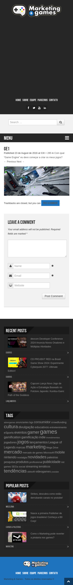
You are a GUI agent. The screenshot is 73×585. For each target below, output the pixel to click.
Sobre (25, 100)
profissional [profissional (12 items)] (35, 462)
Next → (20, 161)
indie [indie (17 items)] (42, 437)
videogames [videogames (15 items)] (43, 471)
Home (18, 100)
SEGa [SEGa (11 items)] (15, 466)
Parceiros (43, 100)
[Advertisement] (36, 57)
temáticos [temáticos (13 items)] (44, 466)
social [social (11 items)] (22, 466)
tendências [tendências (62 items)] (15, 470)
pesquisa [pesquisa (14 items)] (9, 462)
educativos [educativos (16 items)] (42, 427)
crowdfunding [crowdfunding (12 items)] (58, 422)
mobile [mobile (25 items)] (60, 452)
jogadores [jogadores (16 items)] (10, 442)
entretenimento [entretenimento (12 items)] (58, 427)
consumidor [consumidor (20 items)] (42, 422)
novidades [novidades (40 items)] (37, 457)
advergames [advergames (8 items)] (9, 422)
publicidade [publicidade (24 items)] (52, 462)
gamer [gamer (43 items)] (33, 432)
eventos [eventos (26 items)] (20, 432)
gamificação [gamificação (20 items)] (30, 437)
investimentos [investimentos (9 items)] (53, 437)
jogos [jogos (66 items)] (23, 441)
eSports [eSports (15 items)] (9, 432)
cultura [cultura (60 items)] (11, 426)
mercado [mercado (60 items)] (13, 451)
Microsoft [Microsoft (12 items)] (48, 452)
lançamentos (11, 401)
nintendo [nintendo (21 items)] (10, 457)
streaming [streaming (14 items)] (32, 466)
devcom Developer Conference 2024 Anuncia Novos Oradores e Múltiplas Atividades (47, 342)
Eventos (9, 352)
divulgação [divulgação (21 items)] (26, 427)
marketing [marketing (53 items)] (36, 446)
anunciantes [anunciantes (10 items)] (22, 422)
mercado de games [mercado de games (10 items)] (33, 452)
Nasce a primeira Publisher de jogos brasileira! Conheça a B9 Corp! (46, 517)
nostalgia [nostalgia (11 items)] (22, 457)
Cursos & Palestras (13, 527)
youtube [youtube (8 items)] (55, 472)
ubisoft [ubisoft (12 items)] (31, 471)
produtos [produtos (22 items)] (22, 462)
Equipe (33, 100)
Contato (53, 100)
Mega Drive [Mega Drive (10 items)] (52, 447)
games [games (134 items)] (48, 431)
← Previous (10, 161)
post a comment (50, 203)
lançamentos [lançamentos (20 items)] (39, 442)
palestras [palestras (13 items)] (52, 457)
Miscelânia (10, 506)
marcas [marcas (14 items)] (20, 447)
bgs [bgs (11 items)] (31, 422)
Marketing (10, 546)
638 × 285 (46, 153)
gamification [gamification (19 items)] (12, 437)
